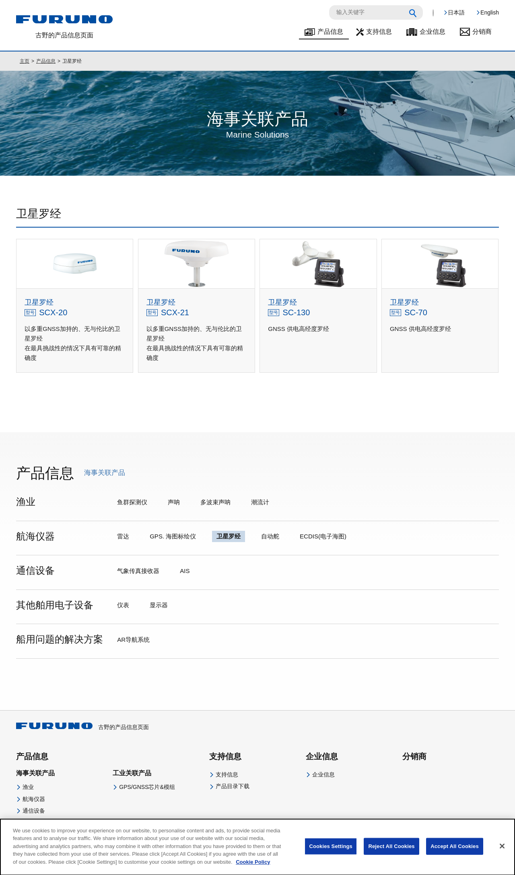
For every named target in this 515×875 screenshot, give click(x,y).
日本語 (456, 12)
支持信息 (379, 31)
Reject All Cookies (391, 853)
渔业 (28, 787)
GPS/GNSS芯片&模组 (147, 787)
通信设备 (34, 810)
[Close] (502, 853)
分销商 (482, 31)
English (489, 12)
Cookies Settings (330, 853)
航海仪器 (34, 799)
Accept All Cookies (455, 853)
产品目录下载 (232, 786)
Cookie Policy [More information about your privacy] (253, 868)
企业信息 (432, 31)
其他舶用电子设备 (45, 822)
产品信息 (330, 31)
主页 (24, 61)
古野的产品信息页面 (82, 727)
